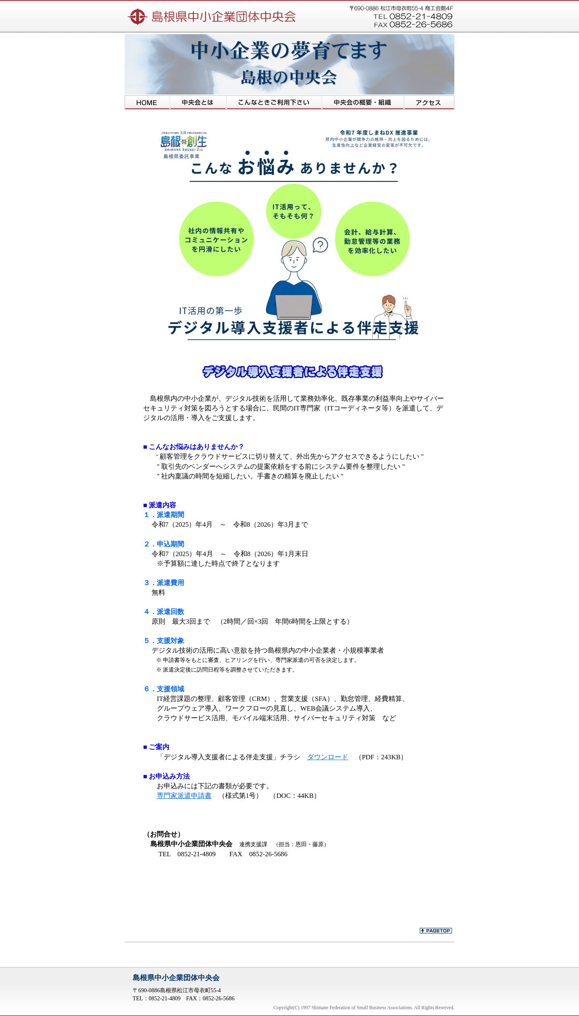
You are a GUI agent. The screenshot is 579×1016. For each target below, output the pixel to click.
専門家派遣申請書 (184, 796)
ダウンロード (327, 757)
